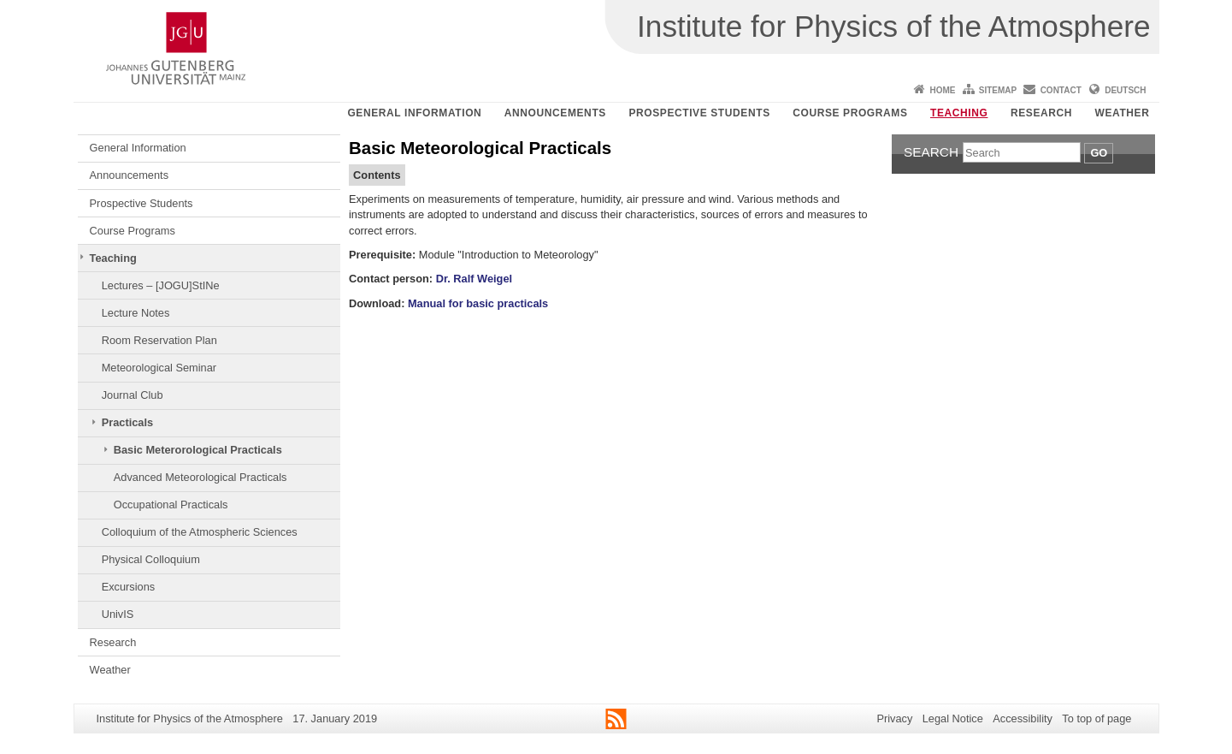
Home (942, 90)
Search (931, 152)
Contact (1061, 90)
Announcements (555, 113)
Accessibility (1022, 718)
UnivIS (118, 614)
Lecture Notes (136, 312)
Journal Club (132, 395)
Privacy (894, 718)
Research (1041, 113)
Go (1098, 152)
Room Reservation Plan (159, 340)
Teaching (958, 113)
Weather (1122, 113)
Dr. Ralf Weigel (474, 278)
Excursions (129, 586)
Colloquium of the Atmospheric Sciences (200, 531)
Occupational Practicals (171, 504)
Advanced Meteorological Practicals (200, 477)
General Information (414, 113)
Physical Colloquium (151, 559)
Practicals (127, 422)
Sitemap (998, 90)
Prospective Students (698, 113)
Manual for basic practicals (478, 303)
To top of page (1096, 718)
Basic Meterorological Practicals (198, 449)
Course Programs (850, 113)
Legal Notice (953, 718)
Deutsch (1125, 90)
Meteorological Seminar (159, 367)
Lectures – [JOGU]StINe (161, 285)
